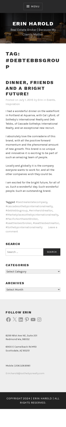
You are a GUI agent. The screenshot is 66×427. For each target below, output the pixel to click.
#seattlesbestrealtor (46, 223)
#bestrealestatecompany (31, 202)
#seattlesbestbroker (19, 223)
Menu (35, 6)
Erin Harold (33, 23)
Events (51, 100)
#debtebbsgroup (17, 210)
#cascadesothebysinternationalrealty (29, 206)
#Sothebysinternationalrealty (24, 227)
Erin (40, 100)
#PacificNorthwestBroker (22, 218)
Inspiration (13, 104)
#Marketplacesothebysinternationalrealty (32, 214)
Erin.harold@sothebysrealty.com (25, 373)
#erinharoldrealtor (40, 210)
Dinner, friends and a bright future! (30, 88)
